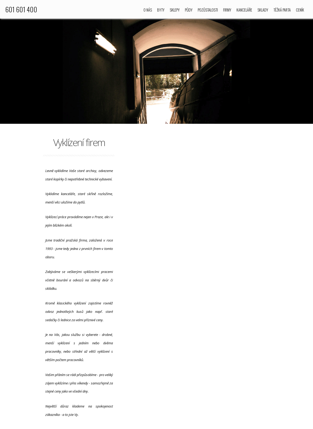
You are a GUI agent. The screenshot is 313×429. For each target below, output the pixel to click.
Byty (160, 10)
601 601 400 (21, 9)
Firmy (227, 10)
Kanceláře (244, 10)
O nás (148, 10)
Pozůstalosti (208, 10)
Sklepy (175, 10)
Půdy (189, 10)
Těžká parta (282, 10)
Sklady (262, 10)
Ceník (300, 10)
